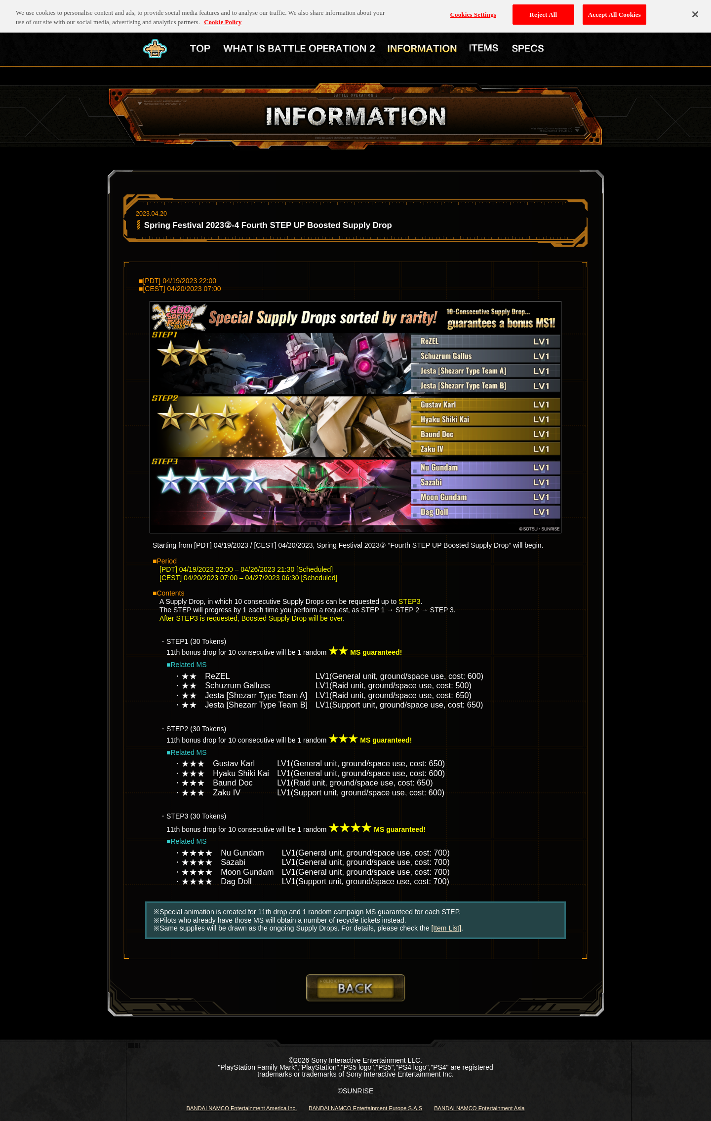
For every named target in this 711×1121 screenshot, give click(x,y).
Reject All (543, 10)
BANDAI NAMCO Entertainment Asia (479, 1108)
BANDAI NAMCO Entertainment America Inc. (241, 1108)
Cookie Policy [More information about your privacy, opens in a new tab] (222, 18)
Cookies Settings (473, 10)
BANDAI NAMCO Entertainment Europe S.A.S (365, 1108)
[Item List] (446, 928)
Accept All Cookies (614, 10)
